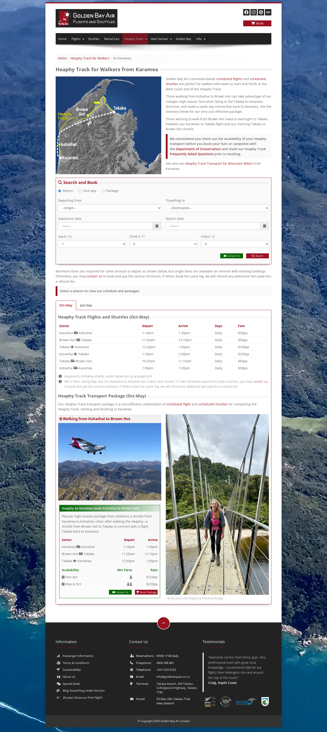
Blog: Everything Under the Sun (84, 690)
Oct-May (65, 305)
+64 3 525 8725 (166, 670)
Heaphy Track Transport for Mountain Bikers (219, 163)
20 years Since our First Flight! (82, 697)
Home (62, 39)
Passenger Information (78, 656)
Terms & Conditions (76, 663)
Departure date (70, 218)
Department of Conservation (198, 149)
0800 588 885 (165, 663)
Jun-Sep (86, 305)
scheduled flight (179, 404)
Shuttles (93, 39)
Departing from (70, 200)
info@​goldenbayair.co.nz (173, 677)
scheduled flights (229, 79)
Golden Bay (183, 39)
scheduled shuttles (213, 404)
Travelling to (175, 200)
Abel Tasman (159, 39)
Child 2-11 (137, 236)
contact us (94, 276)
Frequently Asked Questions (192, 154)
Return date (175, 218)
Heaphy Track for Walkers (90, 58)
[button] (83, 38)
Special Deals (71, 684)
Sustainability (72, 670)
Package (110, 191)
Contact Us (232, 255)
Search (257, 255)
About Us (69, 677)
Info (199, 39)
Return (65, 191)
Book (257, 23)
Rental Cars (111, 39)
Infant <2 (208, 236)
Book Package (146, 592)
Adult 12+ (65, 236)
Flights (76, 39)
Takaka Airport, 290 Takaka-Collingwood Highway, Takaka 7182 (176, 688)
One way (87, 191)
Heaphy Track (133, 39)
